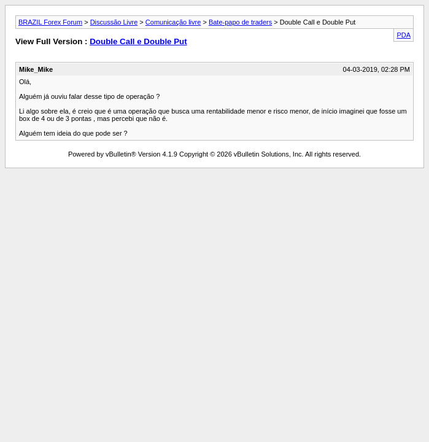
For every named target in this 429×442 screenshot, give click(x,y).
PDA (403, 35)
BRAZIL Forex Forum (50, 22)
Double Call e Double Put (138, 41)
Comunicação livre (173, 22)
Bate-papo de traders (240, 22)
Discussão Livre (114, 22)
